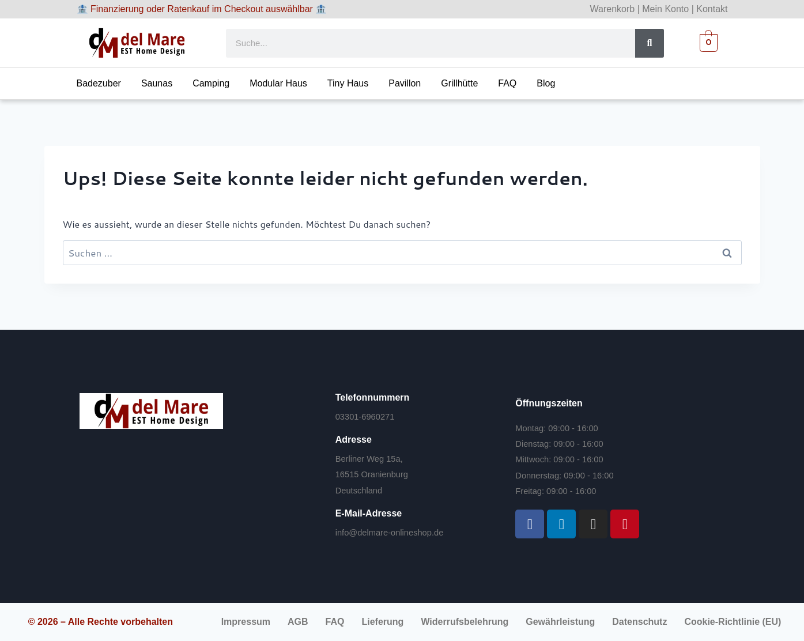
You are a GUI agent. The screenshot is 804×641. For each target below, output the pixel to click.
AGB (298, 622)
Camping (210, 83)
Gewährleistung (560, 622)
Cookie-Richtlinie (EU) (732, 622)
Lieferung (382, 622)
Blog (546, 83)
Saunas (156, 83)
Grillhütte (459, 83)
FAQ (507, 83)
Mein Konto (665, 9)
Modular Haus (278, 83)
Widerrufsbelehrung (464, 622)
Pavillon (404, 83)
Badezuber (99, 83)
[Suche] (649, 43)
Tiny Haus (347, 83)
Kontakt (711, 9)
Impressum (245, 622)
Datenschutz (639, 622)
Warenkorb (612, 9)
